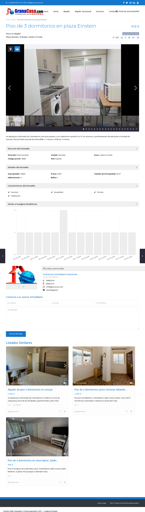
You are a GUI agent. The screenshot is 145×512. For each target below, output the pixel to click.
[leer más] (54, 401)
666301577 (50, 283)
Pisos (14, 20)
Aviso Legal (101, 503)
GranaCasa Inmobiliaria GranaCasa (60, 274)
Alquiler (66, 11)
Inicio (46, 11)
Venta (55, 11)
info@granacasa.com (54, 287)
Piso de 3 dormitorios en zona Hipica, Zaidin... (33, 460)
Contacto (113, 11)
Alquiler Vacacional (83, 11)
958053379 (50, 280)
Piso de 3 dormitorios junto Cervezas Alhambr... (100, 389)
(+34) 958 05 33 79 (15, 2)
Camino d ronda (35, 37)
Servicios (100, 11)
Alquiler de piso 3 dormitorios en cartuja (30, 389)
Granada (23, 37)
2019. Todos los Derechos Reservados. (124, 503)
